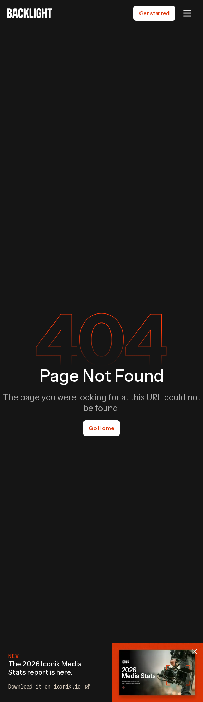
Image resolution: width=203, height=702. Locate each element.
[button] (187, 13)
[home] (29, 13)
